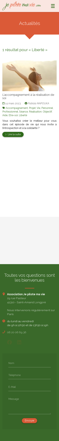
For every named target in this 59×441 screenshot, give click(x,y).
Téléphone (14, 374)
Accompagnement (17, 108)
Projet (32, 108)
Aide (5, 115)
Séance (23, 111)
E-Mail (12, 386)
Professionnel (10, 111)
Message (13, 398)
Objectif (47, 111)
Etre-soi (13, 115)
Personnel (47, 108)
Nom (11, 362)
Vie (38, 108)
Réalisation (35, 111)
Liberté (23, 115)
